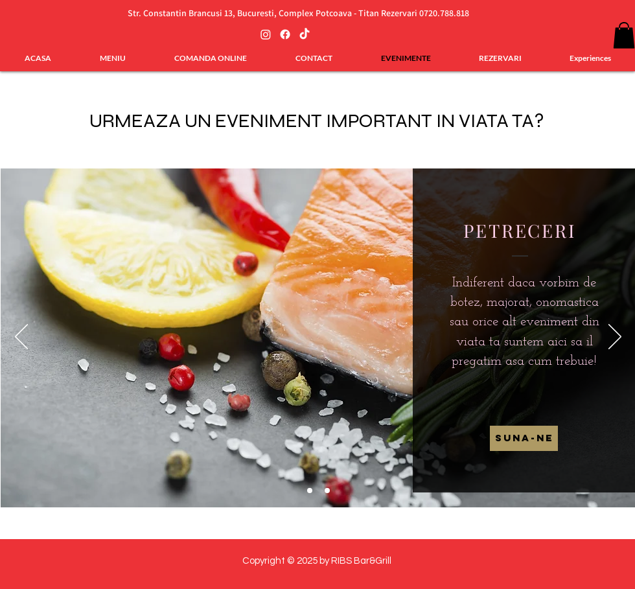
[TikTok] (304, 34)
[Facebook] (285, 34)
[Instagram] (265, 34)
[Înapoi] (21, 337)
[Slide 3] (327, 490)
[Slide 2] (309, 490)
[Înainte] (614, 337)
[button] (624, 35)
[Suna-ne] (524, 438)
